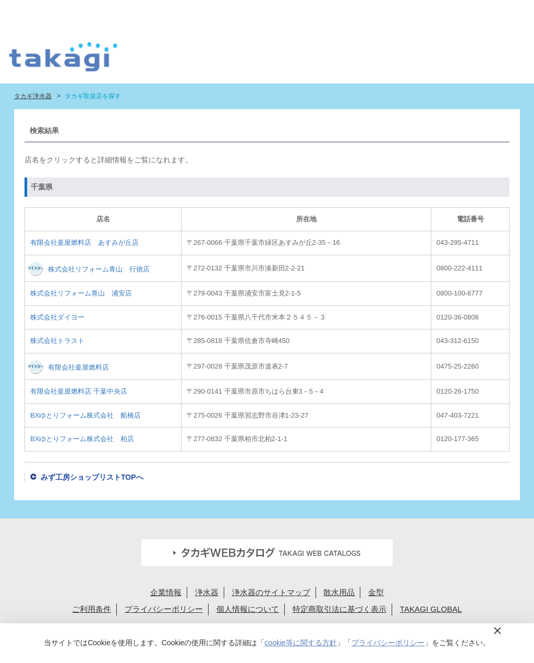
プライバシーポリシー (164, 609)
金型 (376, 592)
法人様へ (383, 11)
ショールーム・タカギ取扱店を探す (359, 60)
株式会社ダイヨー (57, 317)
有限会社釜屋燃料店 (78, 367)
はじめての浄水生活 (165, 60)
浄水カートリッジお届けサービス (432, 60)
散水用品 (339, 592)
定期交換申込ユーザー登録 (228, 11)
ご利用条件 (91, 609)
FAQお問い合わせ (301, 11)
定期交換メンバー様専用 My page (474, 11)
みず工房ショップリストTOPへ (92, 477)
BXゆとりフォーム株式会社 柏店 (82, 439)
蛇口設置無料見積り (154, 11)
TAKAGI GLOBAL (431, 609)
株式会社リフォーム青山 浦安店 (81, 293)
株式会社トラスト (57, 341)
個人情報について (247, 609)
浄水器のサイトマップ (271, 592)
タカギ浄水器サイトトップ (128, 60)
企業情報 (165, 592)
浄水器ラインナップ (218, 60)
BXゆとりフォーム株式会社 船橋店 (85, 415)
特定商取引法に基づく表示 (339, 609)
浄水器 (207, 592)
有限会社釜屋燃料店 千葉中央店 (78, 391)
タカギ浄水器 (33, 96)
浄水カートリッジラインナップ (282, 60)
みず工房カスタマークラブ (491, 60)
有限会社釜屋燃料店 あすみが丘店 (84, 242)
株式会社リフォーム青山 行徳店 (99, 269)
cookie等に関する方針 (300, 642)
